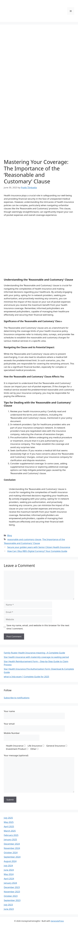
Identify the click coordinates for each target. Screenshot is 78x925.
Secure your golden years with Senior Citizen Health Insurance (38, 547)
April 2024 (9, 878)
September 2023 (12, 900)
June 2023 (9, 908)
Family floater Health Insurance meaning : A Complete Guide (34, 652)
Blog (9, 535)
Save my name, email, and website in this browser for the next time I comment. (38, 627)
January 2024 (10, 882)
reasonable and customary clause (24, 539)
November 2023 (12, 891)
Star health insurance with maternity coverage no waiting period (36, 657)
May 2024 (9, 874)
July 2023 (8, 904)
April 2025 (9, 826)
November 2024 (12, 848)
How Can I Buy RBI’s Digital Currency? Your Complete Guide (37, 551)
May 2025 (9, 822)
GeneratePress (57, 921)
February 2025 (11, 835)
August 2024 (10, 861)
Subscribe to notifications (16, 697)
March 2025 (10, 830)
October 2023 (11, 895)
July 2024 (8, 865)
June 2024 (9, 869)
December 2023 (12, 887)
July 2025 (8, 817)
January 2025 (10, 839)
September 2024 (12, 856)
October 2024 (11, 852)
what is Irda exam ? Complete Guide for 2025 (26, 676)
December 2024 (12, 843)
